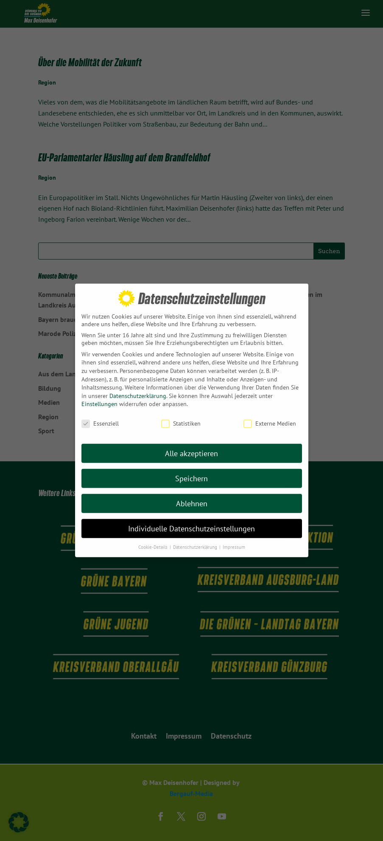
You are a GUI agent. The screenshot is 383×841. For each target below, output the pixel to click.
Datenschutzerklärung (137, 386)
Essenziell (100, 414)
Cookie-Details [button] (153, 538)
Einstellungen (99, 394)
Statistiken (181, 414)
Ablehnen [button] (191, 494)
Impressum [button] (234, 538)
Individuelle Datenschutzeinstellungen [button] (191, 519)
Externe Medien (269, 414)
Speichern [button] (191, 469)
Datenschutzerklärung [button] (195, 538)
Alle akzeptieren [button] (191, 444)
